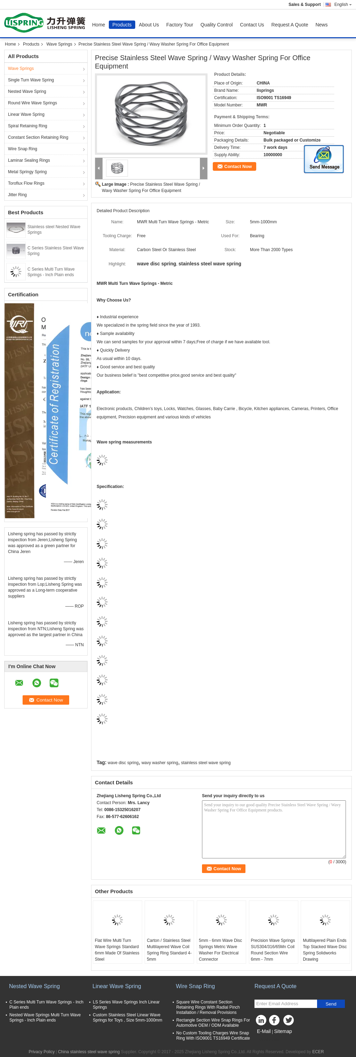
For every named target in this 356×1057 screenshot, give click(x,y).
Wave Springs (59, 44)
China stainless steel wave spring (89, 1051)
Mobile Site (266, 1040)
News (321, 24)
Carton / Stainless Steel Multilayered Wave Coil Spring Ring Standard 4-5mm (169, 950)
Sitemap (283, 1031)
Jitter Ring (17, 194)
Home (98, 24)
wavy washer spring (159, 762)
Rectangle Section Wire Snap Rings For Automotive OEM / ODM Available (213, 1023)
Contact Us (252, 24)
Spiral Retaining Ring (27, 125)
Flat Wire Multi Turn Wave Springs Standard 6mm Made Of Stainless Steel (117, 950)
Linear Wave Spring (26, 114)
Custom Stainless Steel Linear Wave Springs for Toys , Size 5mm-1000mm (127, 1017)
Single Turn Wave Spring (31, 80)
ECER (318, 1051)
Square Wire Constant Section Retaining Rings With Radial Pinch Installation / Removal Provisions (208, 1007)
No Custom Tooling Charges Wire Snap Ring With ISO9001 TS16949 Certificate (213, 1036)
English (343, 4)
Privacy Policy (42, 1051)
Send (330, 1004)
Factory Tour (179, 24)
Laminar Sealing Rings (29, 160)
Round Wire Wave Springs (32, 103)
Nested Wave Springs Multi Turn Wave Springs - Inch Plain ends (45, 1017)
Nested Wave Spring (27, 91)
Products (121, 24)
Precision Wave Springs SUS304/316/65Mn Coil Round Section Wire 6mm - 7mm (273, 950)
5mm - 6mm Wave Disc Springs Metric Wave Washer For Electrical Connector (220, 950)
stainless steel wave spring (206, 762)
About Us (149, 24)
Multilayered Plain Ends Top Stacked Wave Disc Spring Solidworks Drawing (325, 950)
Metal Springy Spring (27, 171)
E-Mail (264, 1031)
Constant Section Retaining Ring (38, 137)
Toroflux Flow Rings (26, 183)
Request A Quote (290, 24)
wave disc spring (123, 762)
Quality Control (217, 24)
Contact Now (238, 166)
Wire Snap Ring (22, 148)
